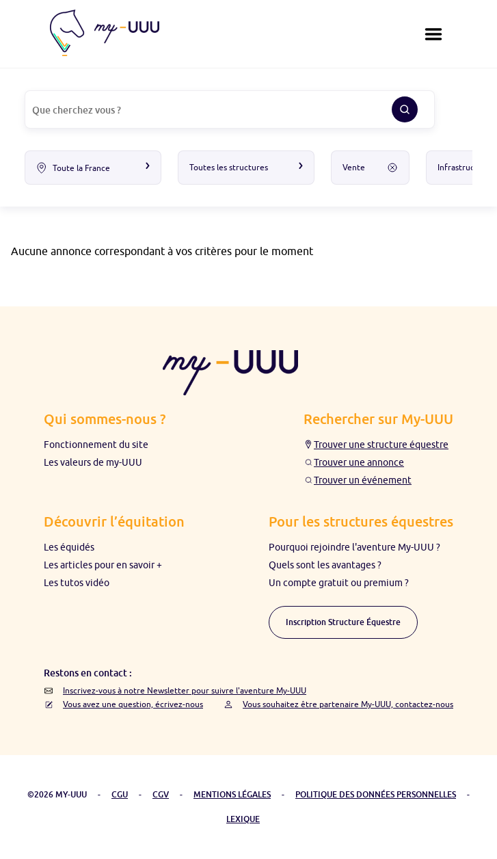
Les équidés (69, 547)
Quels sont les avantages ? (325, 564)
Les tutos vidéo (76, 582)
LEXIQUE (243, 819)
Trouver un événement (363, 480)
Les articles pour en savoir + (103, 564)
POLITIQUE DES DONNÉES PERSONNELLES (375, 794)
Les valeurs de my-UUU (93, 462)
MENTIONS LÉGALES (232, 794)
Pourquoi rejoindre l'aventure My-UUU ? (354, 547)
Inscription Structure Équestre (343, 622)
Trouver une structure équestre (381, 444)
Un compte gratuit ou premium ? (339, 582)
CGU (119, 794)
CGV (160, 794)
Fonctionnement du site (96, 444)
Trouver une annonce (359, 462)
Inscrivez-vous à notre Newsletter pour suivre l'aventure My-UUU (184, 690)
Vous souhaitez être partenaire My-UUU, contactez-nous (348, 704)
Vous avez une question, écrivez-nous (133, 704)
